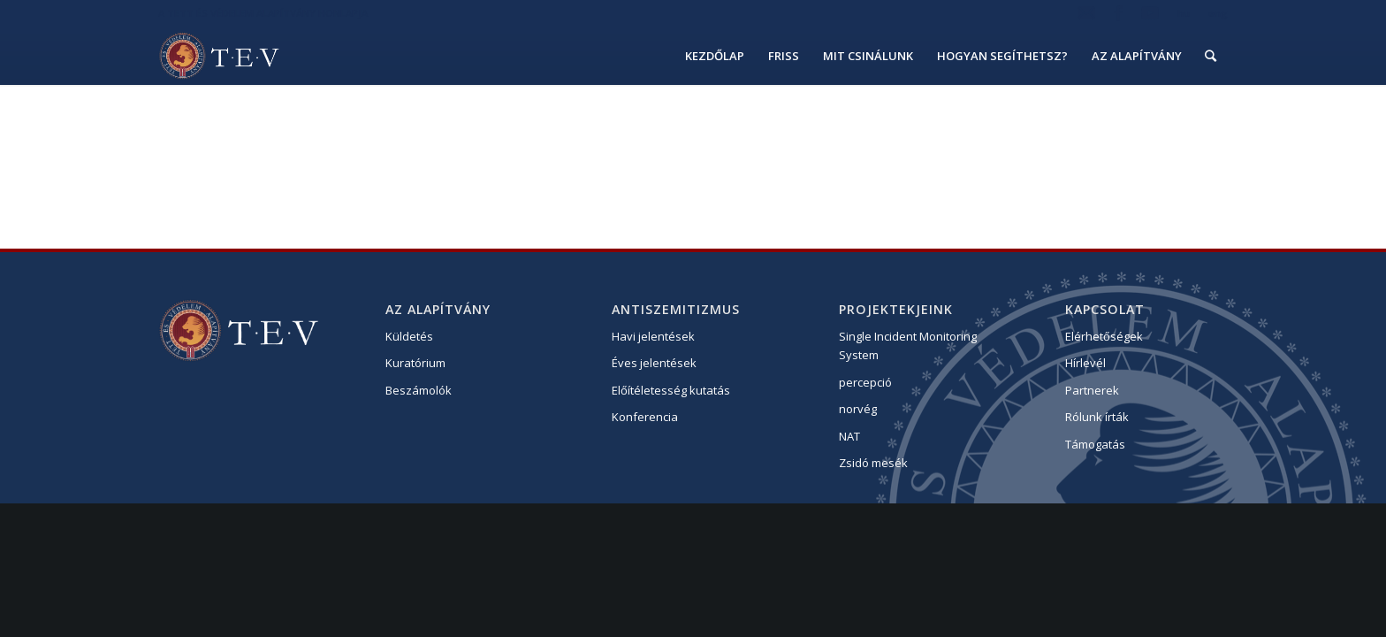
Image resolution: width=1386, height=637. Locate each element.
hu (1183, 12)
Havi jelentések (653, 336)
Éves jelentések (654, 363)
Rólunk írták (1097, 417)
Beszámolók (418, 390)
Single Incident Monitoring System (908, 345)
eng (1218, 12)
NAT (849, 436)
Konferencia (645, 417)
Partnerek (1092, 390)
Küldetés (409, 336)
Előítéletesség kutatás (671, 390)
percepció (865, 382)
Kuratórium (415, 363)
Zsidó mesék (873, 463)
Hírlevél (1085, 363)
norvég (858, 409)
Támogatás (1095, 444)
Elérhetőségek (1104, 336)
